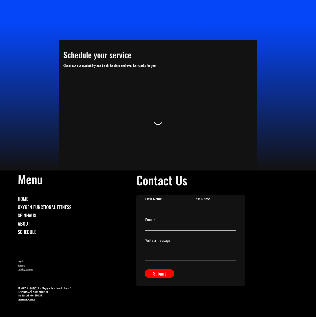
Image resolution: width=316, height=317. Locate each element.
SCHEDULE (27, 231)
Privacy (21, 265)
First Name (153, 199)
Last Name (202, 199)
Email (149, 220)
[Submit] (159, 273)
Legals (20, 261)
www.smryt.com (26, 299)
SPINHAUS (27, 215)
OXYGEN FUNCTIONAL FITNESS (44, 207)
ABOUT (24, 223)
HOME (23, 198)
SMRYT (33, 288)
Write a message (157, 240)
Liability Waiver (25, 269)
